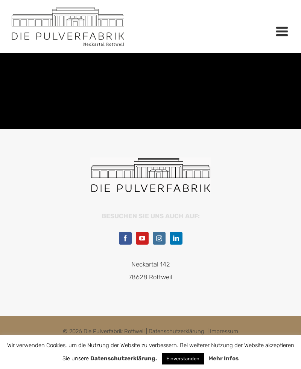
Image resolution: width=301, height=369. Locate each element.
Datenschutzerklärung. (123, 358)
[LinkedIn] (176, 238)
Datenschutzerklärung (176, 331)
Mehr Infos (223, 358)
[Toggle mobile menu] (283, 31)
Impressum (224, 331)
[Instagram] (159, 238)
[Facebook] (125, 238)
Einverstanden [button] (182, 358)
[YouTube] (142, 238)
